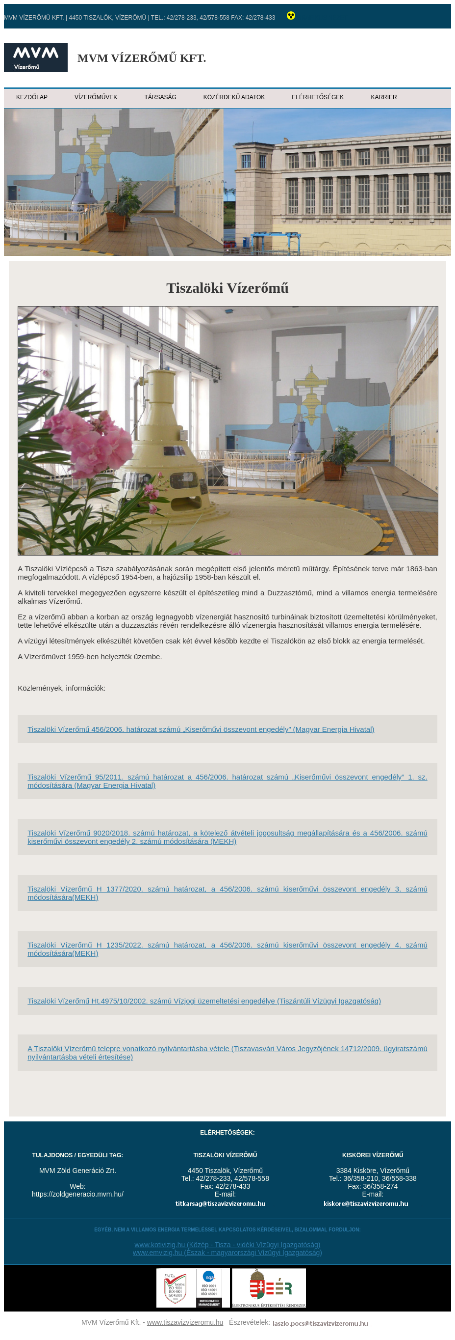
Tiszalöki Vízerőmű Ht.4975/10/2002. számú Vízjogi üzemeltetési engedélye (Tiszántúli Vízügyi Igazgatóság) (204, 1001)
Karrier (384, 97)
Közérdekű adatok (234, 97)
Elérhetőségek (318, 97)
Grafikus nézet (322, 17)
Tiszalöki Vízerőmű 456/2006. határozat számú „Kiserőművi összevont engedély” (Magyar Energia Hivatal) (200, 729)
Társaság (160, 97)
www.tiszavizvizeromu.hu (185, 1322)
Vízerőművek (96, 97)
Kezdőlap (32, 97)
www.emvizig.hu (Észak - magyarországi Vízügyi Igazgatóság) (227, 1252)
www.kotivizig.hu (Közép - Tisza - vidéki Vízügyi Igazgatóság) (228, 1245)
